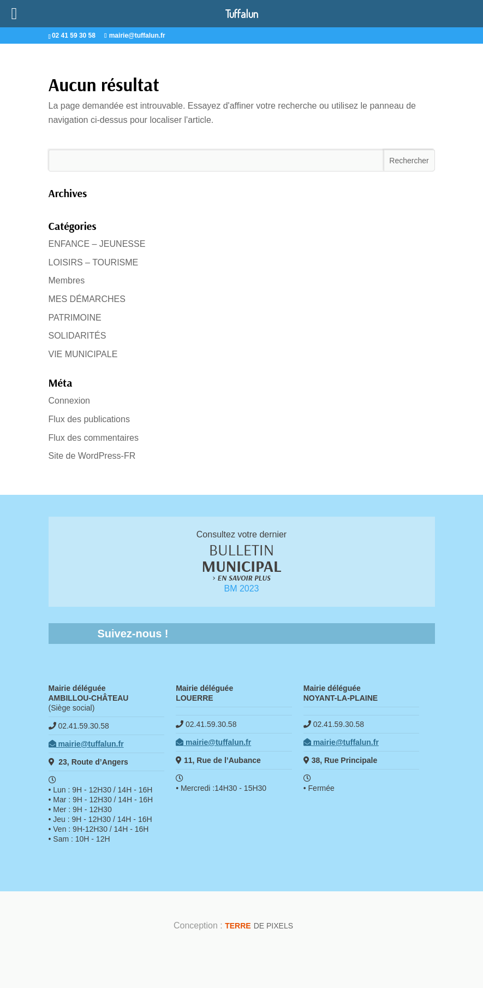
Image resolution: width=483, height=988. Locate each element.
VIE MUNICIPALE (83, 354)
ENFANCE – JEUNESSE (97, 244)
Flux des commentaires (94, 437)
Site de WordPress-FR (92, 455)
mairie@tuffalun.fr (86, 743)
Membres (67, 280)
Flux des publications (89, 419)
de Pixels (259, 925)
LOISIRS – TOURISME (94, 262)
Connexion (70, 400)
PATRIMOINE (75, 317)
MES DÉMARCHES (87, 299)
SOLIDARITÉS (77, 335)
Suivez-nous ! (133, 634)
